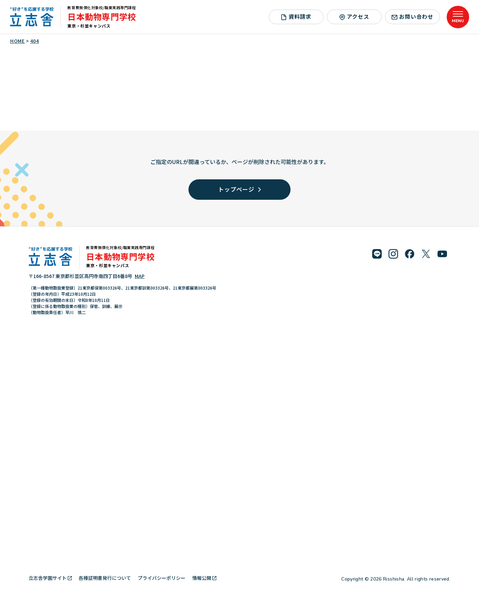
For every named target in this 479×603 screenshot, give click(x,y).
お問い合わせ (412, 16)
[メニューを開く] (458, 17)
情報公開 (204, 577)
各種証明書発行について (105, 577)
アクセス (354, 16)
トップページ (239, 189)
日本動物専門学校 (101, 16)
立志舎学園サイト (50, 577)
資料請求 (296, 16)
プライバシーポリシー (161, 577)
